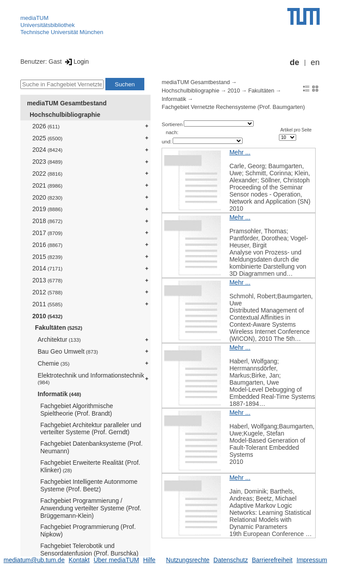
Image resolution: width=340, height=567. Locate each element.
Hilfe (149, 559)
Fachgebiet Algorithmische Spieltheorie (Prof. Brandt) (76, 409)
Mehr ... (239, 152)
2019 (47, 208)
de (294, 62)
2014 (47, 268)
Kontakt (79, 559)
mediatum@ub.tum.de (34, 559)
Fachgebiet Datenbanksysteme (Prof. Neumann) (91, 447)
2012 (47, 292)
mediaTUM (34, 18)
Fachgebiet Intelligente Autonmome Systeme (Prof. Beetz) (88, 485)
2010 (47, 316)
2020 (47, 197)
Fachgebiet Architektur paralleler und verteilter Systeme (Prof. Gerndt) (90, 428)
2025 (47, 138)
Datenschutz (230, 559)
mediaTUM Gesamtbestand (67, 103)
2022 (47, 173)
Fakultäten (58, 327)
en (315, 62)
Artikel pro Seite (296, 129)
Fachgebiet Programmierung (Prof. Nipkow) (88, 530)
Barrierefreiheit (272, 559)
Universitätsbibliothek (47, 25)
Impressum (312, 559)
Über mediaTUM (116, 559)
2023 (47, 161)
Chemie (54, 363)
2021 (47, 185)
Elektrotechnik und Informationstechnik (91, 379)
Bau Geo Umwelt (68, 351)
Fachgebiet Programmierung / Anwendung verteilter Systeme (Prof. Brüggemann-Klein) (90, 508)
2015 (47, 256)
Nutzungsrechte (187, 559)
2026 (46, 126)
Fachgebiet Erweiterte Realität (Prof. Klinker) (90, 466)
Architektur (59, 339)
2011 (47, 304)
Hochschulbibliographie (65, 114)
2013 (47, 280)
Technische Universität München (61, 32)
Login (76, 61)
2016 (47, 244)
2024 (47, 149)
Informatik (59, 393)
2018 (47, 220)
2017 (47, 232)
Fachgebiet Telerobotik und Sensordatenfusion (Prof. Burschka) (89, 549)
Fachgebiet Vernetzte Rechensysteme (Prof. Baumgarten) (233, 107)
